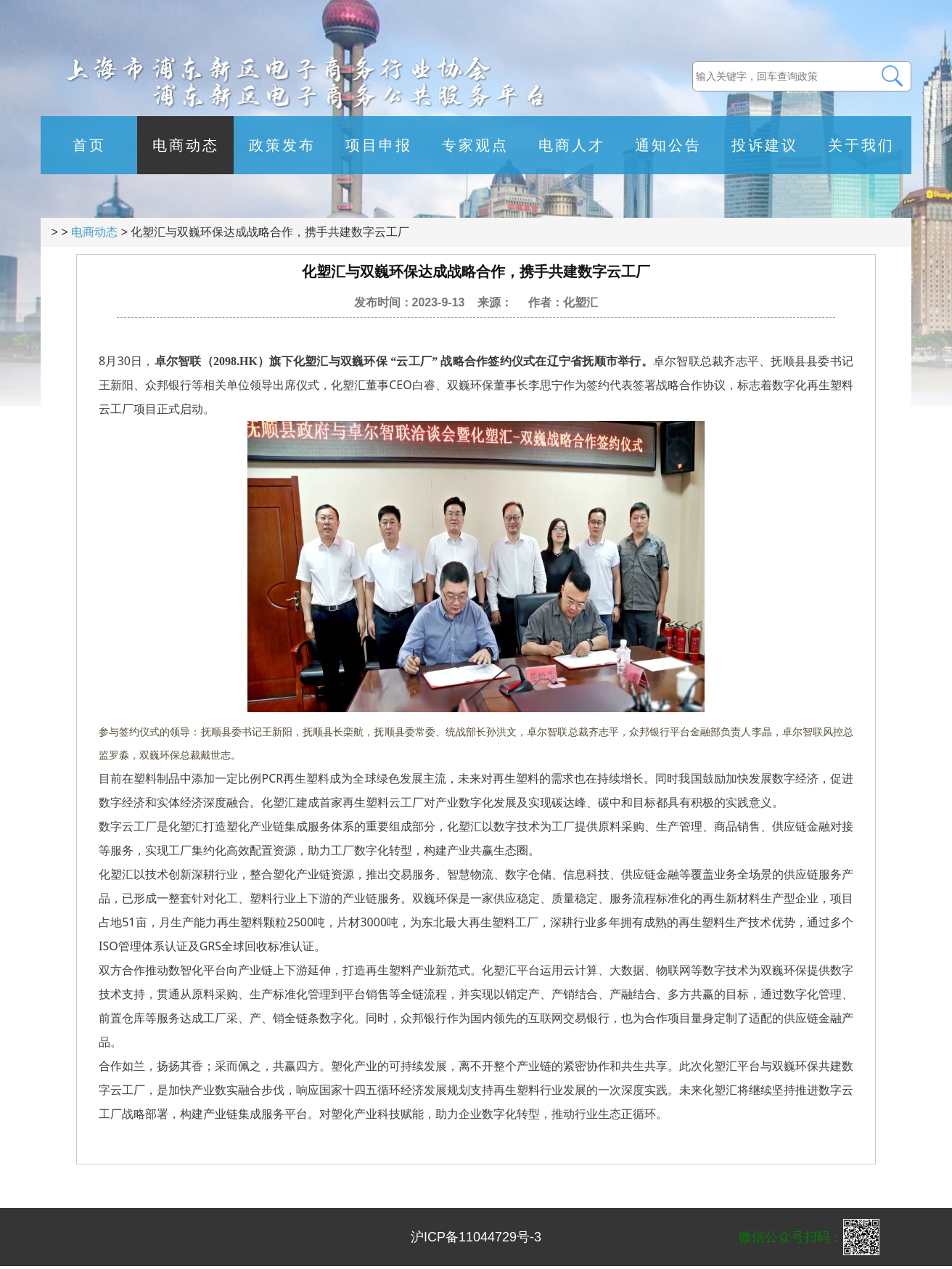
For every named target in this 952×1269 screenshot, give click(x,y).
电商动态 (185, 145)
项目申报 (378, 145)
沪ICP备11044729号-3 (476, 1237)
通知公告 (668, 145)
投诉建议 (764, 145)
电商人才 (571, 145)
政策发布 (282, 145)
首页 (89, 145)
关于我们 (861, 145)
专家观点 (475, 145)
